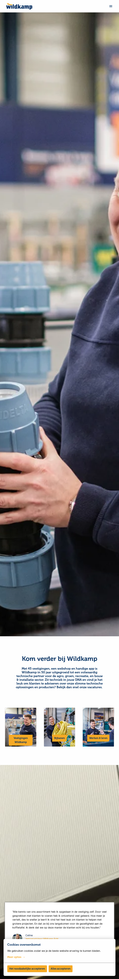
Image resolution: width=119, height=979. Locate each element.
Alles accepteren (61, 968)
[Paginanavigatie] (111, 6)
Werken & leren (98, 753)
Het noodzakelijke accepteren (27, 968)
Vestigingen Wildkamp (21, 755)
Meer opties (16, 957)
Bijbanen (59, 753)
